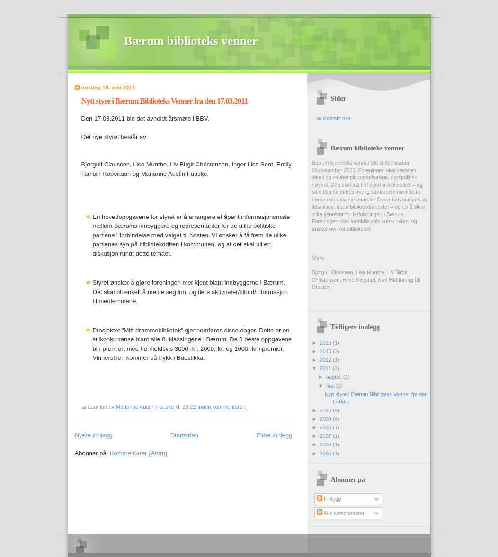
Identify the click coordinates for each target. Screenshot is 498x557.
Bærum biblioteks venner (191, 41)
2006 (326, 444)
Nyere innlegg (94, 435)
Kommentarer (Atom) (138, 453)
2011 (326, 368)
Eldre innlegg (275, 435)
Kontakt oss (337, 118)
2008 (326, 427)
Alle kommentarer (341, 513)
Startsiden (184, 435)
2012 (326, 360)
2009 (326, 419)
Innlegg (329, 499)
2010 (326, 410)
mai (331, 386)
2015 (326, 343)
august (334, 377)
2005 (326, 453)
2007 (326, 436)
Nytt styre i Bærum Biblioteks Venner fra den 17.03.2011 (164, 100)
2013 (326, 351)
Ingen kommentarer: (222, 406)
